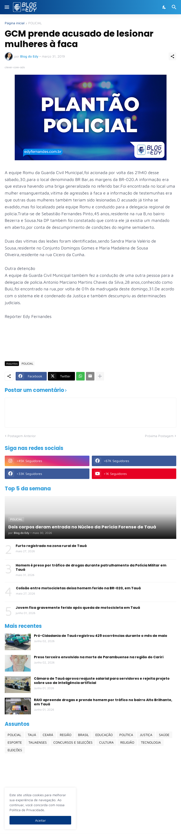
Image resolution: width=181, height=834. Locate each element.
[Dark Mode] (164, 7)
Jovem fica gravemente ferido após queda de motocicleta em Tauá (78, 607)
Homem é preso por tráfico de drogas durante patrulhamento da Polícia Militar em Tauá (91, 567)
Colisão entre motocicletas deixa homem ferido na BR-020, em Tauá (78, 588)
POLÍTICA (126, 735)
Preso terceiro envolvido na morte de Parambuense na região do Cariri (98, 657)
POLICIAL (35, 23)
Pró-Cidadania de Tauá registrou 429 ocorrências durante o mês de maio (100, 636)
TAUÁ (32, 735)
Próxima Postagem (159, 436)
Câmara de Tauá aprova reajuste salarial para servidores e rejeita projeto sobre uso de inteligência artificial (102, 680)
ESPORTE (15, 742)
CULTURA (106, 742)
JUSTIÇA (146, 735)
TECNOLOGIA (151, 742)
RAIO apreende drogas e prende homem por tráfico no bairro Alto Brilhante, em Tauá (103, 702)
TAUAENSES (37, 742)
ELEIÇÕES (15, 750)
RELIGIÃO (127, 742)
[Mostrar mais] (100, 376)
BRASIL (83, 735)
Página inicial (14, 23)
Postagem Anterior (22, 436)
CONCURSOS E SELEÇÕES (73, 742)
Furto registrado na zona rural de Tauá (51, 546)
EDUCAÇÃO (104, 735)
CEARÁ (48, 735)
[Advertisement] (91, 343)
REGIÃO (65, 735)
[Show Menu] (6, 7)
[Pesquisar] (174, 7)
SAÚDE (164, 735)
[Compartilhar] (172, 56)
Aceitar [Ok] (40, 820)
